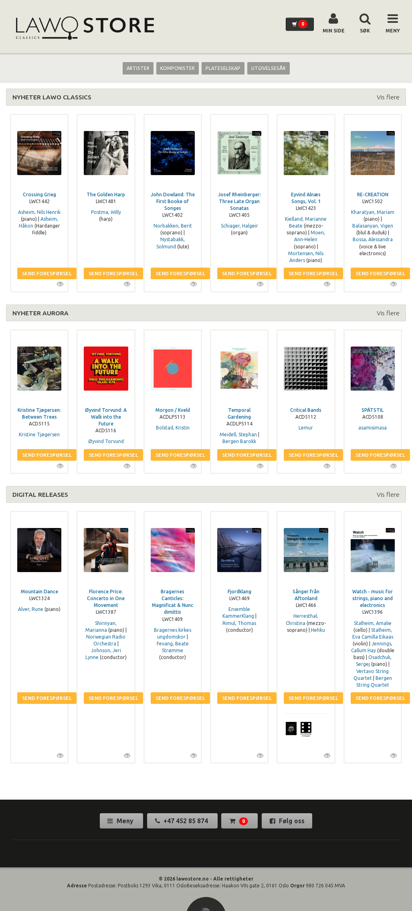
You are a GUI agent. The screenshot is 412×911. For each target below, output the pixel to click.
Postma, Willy (106, 212)
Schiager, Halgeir (239, 225)
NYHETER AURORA (40, 312)
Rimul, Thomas (239, 623)
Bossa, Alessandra (373, 239)
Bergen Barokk (239, 441)
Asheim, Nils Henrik (39, 212)
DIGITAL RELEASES (40, 494)
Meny (121, 820)
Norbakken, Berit (172, 225)
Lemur (306, 427)
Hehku (318, 630)
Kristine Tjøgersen (39, 434)
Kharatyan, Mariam (372, 212)
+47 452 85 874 (182, 820)
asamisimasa (372, 427)
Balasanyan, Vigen (372, 225)
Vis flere (388, 97)
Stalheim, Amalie (373, 623)
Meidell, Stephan (238, 434)
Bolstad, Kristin (173, 427)
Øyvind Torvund (106, 441)
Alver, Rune (30, 609)
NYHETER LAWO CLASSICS (51, 97)
